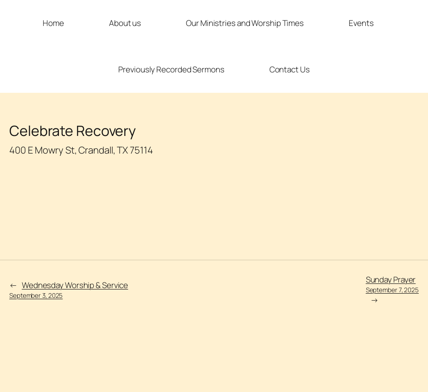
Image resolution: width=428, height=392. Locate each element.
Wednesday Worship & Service (68, 290)
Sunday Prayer (392, 284)
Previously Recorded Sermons (171, 69)
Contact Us (289, 69)
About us (125, 23)
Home (53, 23)
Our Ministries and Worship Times (245, 23)
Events (361, 23)
